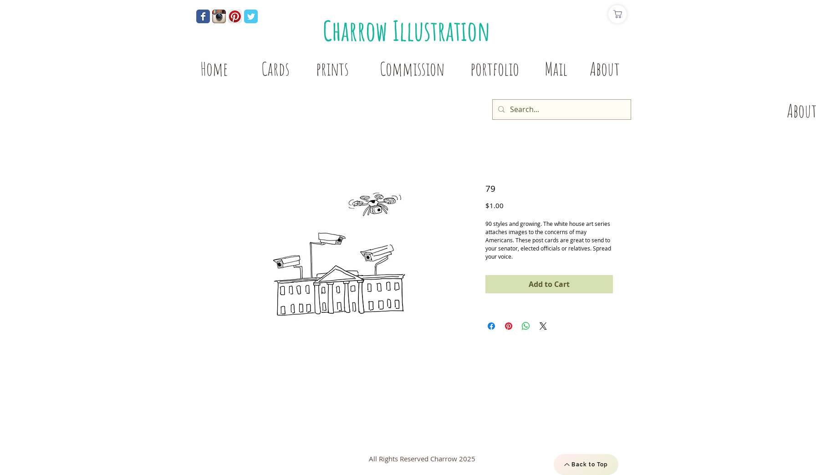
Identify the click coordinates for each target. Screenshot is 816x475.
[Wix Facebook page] (203, 16)
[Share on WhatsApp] (525, 326)
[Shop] (617, 14)
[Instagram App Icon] (219, 16)
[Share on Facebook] (491, 326)
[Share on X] (543, 326)
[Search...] (561, 109)
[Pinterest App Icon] (235, 16)
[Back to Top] (586, 464)
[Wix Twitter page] (251, 16)
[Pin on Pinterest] (508, 326)
